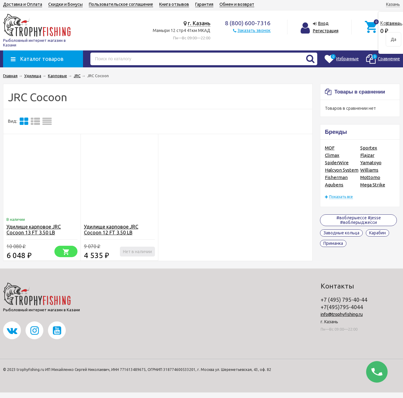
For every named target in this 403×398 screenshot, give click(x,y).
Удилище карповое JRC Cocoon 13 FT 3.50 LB (33, 229)
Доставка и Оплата (22, 4)
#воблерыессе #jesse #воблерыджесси (358, 220)
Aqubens (334, 184)
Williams (369, 170)
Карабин (377, 232)
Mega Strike (372, 184)
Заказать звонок (254, 30)
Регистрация (325, 30)
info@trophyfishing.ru (342, 314)
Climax (332, 155)
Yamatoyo (370, 162)
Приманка (333, 243)
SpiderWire (337, 162)
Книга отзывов (174, 4)
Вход (323, 23)
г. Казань (199, 23)
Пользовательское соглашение (121, 4)
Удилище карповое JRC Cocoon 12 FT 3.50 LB (111, 229)
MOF (329, 147)
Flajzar (367, 155)
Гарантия (204, 4)
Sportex (368, 147)
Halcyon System (341, 170)
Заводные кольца (341, 232)
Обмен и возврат (236, 4)
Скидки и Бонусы (65, 4)
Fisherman (336, 177)
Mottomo (370, 177)
